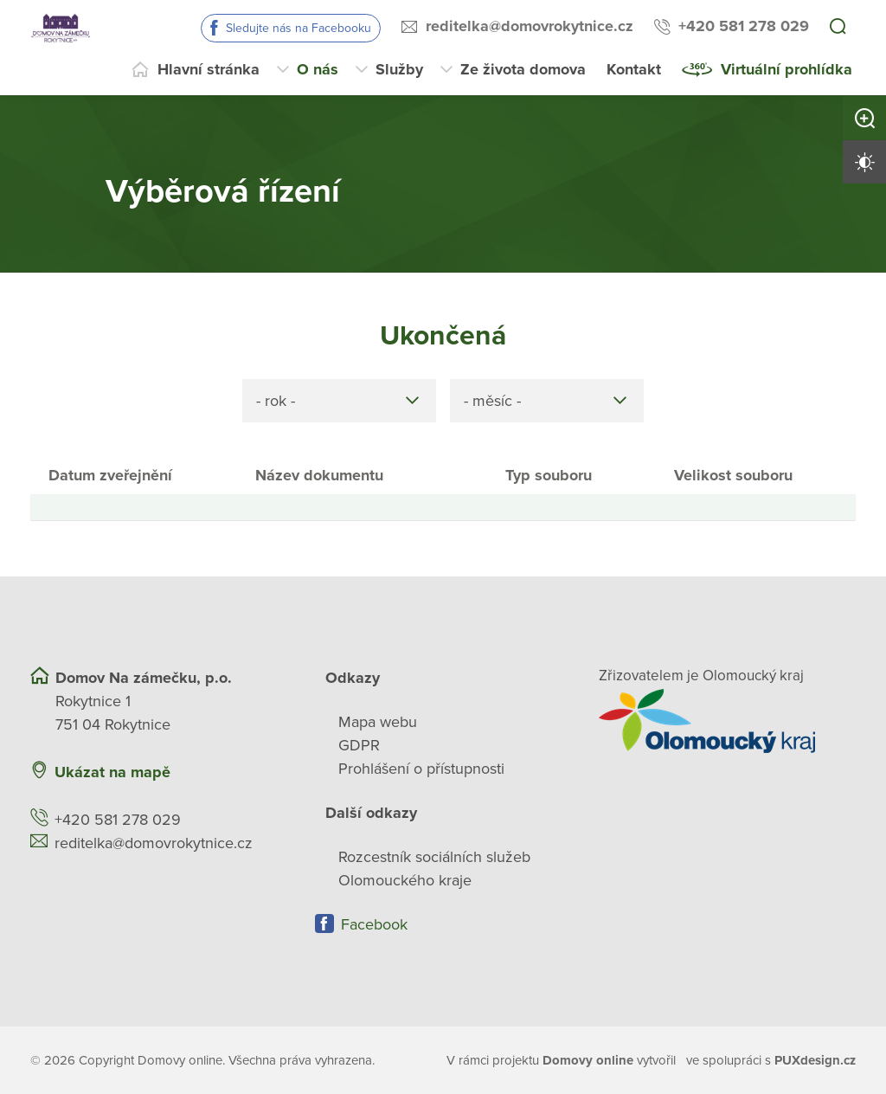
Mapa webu (377, 721)
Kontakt (634, 69)
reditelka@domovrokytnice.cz (529, 25)
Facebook (374, 924)
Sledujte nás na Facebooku (298, 28)
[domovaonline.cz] (588, 1061)
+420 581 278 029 (743, 25)
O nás (317, 69)
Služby (399, 69)
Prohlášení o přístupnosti (421, 768)
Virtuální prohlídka (786, 69)
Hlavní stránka (208, 69)
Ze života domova (523, 69)
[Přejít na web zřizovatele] (727, 721)
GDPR (359, 745)
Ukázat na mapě (112, 772)
